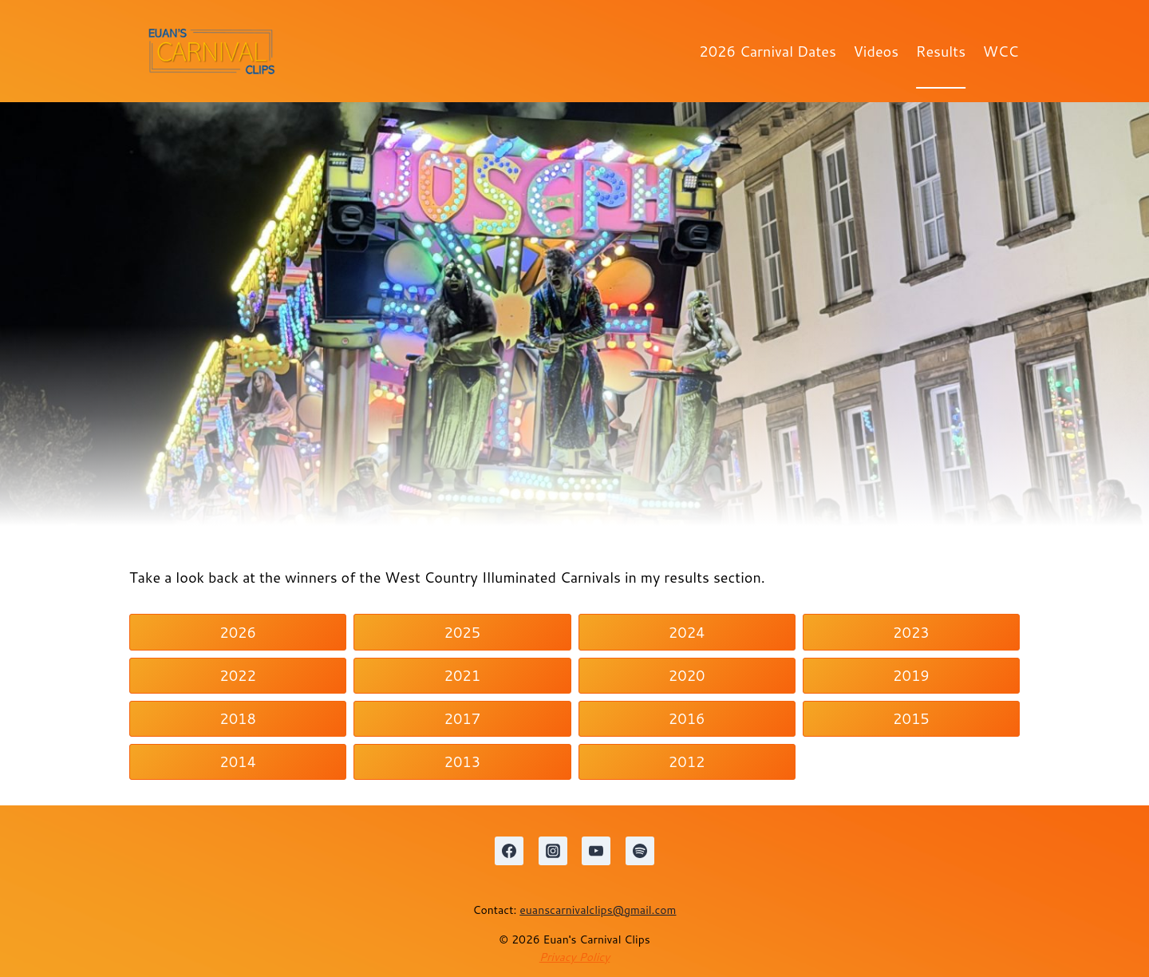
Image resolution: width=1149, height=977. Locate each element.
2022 (237, 675)
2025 (462, 632)
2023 (911, 632)
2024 (687, 632)
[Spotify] (640, 851)
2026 (237, 632)
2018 (237, 718)
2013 (462, 761)
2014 (237, 761)
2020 (687, 675)
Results (940, 51)
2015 (911, 718)
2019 (911, 675)
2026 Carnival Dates (767, 51)
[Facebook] (509, 851)
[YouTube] (596, 851)
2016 (687, 718)
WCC (1001, 51)
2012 (687, 761)
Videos (876, 51)
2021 (462, 675)
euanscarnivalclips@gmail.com (597, 910)
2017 (462, 718)
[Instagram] (553, 851)
